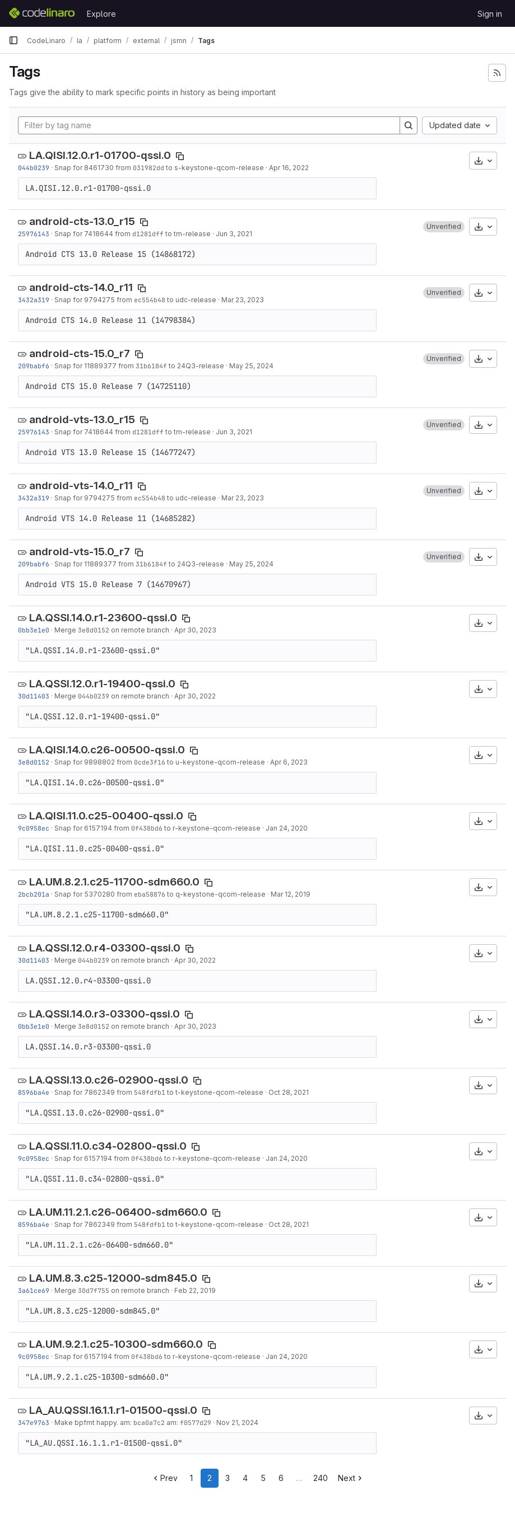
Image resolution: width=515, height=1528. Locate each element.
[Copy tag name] (180, 156)
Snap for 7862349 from (94, 1092)
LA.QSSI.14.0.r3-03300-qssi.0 (104, 1013)
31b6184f (151, 366)
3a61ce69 (33, 1290)
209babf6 (33, 366)
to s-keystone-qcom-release (214, 167)
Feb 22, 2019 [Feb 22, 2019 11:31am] (195, 1290)
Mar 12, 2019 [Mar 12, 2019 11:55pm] (290, 894)
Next (351, 1478)
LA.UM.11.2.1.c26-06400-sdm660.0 (118, 1212)
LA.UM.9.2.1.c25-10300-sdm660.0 (116, 1344)
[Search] (408, 125)
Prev (164, 1478)
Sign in (489, 13)
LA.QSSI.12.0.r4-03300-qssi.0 (104, 947)
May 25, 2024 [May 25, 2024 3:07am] (251, 366)
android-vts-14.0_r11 (81, 485)
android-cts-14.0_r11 (81, 287)
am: (172, 1422)
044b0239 (33, 167)
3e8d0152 (93, 630)
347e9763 (33, 1422)
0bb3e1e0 (33, 630)
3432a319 (33, 300)
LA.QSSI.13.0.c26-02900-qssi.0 (108, 1080)
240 (320, 1478)
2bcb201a (33, 894)
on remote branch (139, 630)
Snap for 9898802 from (94, 762)
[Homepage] (42, 13)
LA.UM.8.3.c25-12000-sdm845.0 (113, 1278)
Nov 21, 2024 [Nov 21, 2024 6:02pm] (237, 1422)
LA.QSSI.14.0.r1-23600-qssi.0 (103, 617)
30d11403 (33, 696)
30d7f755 (93, 1290)
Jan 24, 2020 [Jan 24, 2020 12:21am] (287, 828)
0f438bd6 (147, 828)
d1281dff (148, 233)
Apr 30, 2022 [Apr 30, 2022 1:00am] (195, 696)
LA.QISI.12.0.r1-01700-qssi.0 (100, 155)
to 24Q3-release (195, 366)
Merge (66, 630)
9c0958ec (33, 828)
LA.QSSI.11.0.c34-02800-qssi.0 (108, 1146)
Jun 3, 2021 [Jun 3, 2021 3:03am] (234, 233)
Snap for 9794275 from (94, 300)
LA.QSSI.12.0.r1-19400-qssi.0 (102, 683)
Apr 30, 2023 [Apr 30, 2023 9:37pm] (195, 630)
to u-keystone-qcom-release (215, 762)
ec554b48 (149, 300)
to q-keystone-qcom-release (215, 894)
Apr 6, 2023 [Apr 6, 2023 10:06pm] (289, 762)
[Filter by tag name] (209, 125)
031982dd (148, 167)
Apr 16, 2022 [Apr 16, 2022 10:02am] (289, 167)
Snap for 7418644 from (93, 233)
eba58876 (149, 894)
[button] (444, 226)
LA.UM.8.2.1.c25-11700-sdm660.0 (114, 881)
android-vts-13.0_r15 (82, 419)
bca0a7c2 (149, 1422)
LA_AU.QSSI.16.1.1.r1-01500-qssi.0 (113, 1410)
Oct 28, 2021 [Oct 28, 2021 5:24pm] (288, 1092)
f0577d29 (195, 1422)
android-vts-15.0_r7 (79, 551)
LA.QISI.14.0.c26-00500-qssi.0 (107, 749)
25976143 (33, 233)
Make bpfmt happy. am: (93, 1422)
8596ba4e (33, 1092)
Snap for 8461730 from (93, 167)
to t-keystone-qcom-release (214, 1092)
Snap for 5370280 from (94, 894)
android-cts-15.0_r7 (79, 353)
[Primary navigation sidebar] (13, 40)
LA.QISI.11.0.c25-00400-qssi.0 (106, 815)
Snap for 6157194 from (92, 828)
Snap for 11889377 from (95, 366)
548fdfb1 (149, 1092)
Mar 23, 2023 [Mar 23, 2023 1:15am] (242, 300)
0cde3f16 (149, 762)
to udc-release (190, 300)
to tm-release (187, 233)
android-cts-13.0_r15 (82, 221)
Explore (101, 13)
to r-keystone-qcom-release (212, 828)
